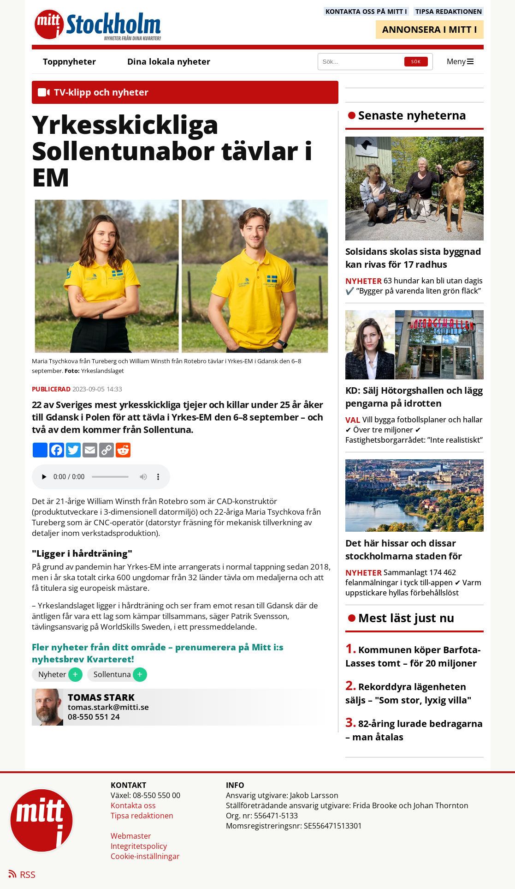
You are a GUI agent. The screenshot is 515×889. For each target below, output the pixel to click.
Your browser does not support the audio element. (101, 476)
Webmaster (131, 836)
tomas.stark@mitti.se (108, 707)
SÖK (416, 62)
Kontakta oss (133, 805)
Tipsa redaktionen (142, 816)
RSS (21, 875)
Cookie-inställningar (145, 856)
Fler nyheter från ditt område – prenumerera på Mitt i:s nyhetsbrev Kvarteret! (158, 653)
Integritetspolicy (139, 846)
